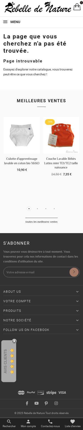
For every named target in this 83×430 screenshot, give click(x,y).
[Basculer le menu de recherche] (9, 423)
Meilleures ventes (41, 100)
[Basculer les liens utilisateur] (28, 423)
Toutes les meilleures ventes (41, 221)
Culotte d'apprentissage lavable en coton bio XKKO (21, 161)
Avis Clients (5, 361)
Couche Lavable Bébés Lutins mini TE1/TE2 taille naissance (61, 163)
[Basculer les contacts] (50, 423)
